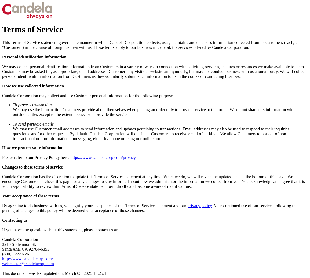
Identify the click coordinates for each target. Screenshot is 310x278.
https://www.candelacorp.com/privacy (103, 157)
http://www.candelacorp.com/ (27, 259)
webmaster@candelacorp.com (28, 263)
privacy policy (199, 205)
